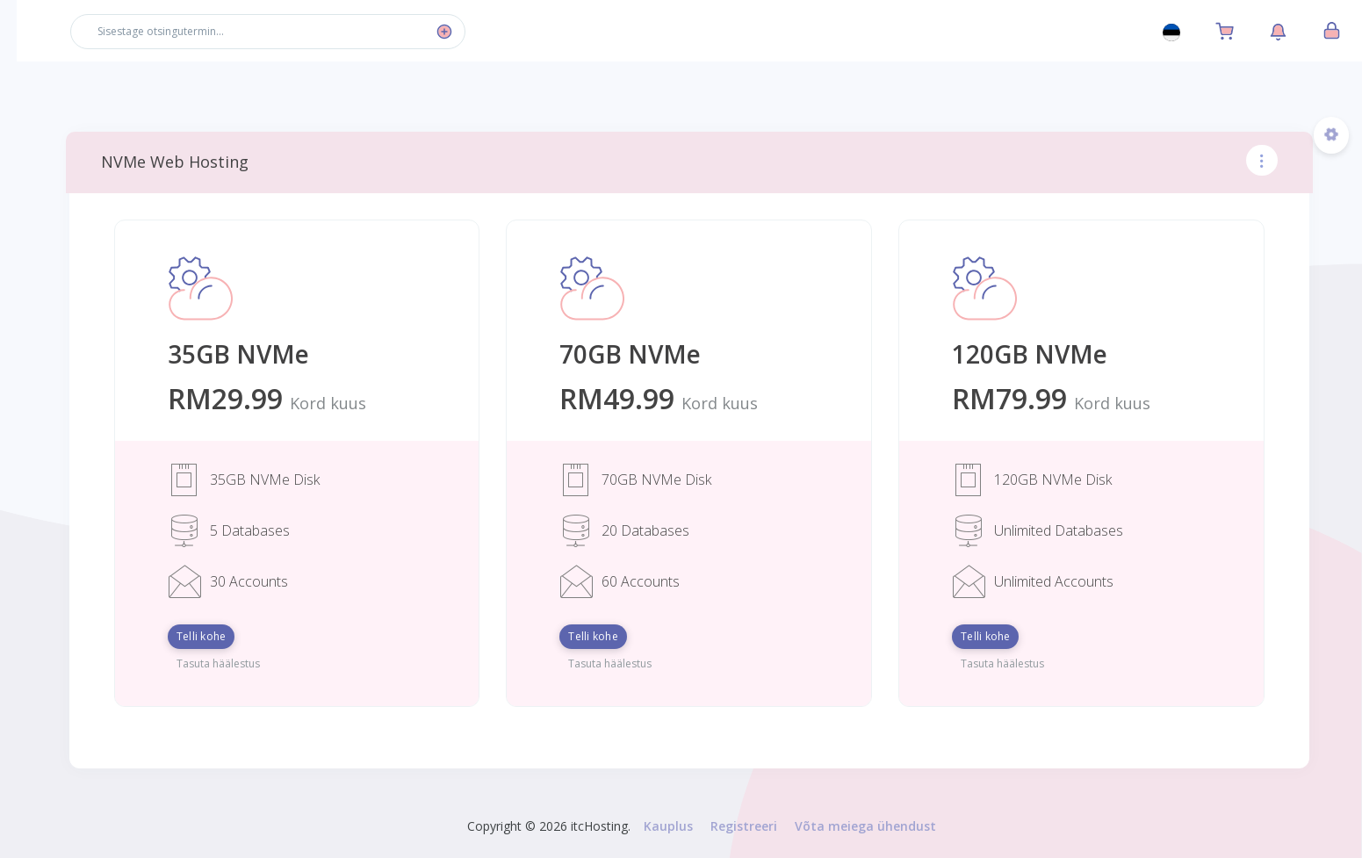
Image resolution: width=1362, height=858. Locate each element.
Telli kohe (258, 636)
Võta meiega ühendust (886, 826)
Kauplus (689, 826)
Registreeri (764, 826)
